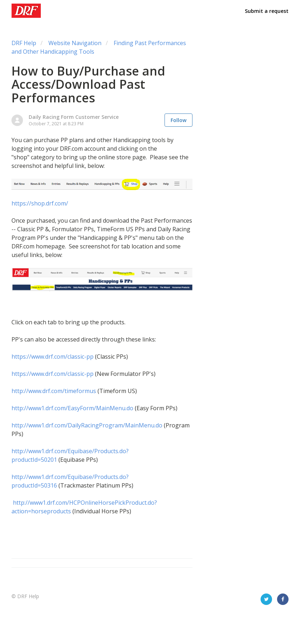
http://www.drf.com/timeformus (54, 391)
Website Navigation (74, 43)
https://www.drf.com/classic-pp (52, 356)
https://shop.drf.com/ (39, 203)
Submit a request (267, 11)
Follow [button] (178, 120)
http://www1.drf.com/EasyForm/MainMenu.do (72, 408)
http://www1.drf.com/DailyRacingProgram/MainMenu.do (86, 425)
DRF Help (23, 43)
